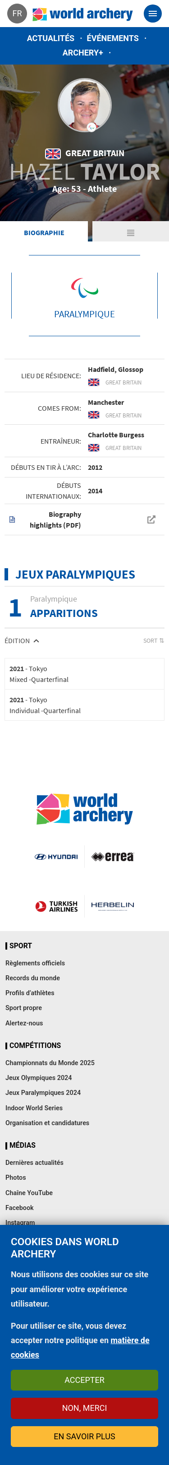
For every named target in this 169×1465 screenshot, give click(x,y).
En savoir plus (84, 1436)
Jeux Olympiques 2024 (38, 1078)
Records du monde (32, 978)
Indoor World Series (34, 1108)
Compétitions (35, 1046)
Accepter (84, 1380)
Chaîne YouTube (29, 1193)
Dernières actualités (34, 1163)
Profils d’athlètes (30, 993)
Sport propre (23, 1008)
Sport (20, 946)
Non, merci (84, 1408)
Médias (22, 1145)
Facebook (19, 1208)
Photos (15, 1178)
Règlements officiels (35, 963)
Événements (113, 38)
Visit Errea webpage (112, 856)
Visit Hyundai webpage (56, 856)
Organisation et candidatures (47, 1123)
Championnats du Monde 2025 (50, 1063)
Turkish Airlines (56, 906)
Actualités (51, 38)
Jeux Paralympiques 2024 (43, 1093)
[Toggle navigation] (153, 14)
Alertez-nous (24, 1023)
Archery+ (83, 52)
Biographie (44, 232)
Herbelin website (112, 906)
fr (17, 13)
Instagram (20, 1223)
